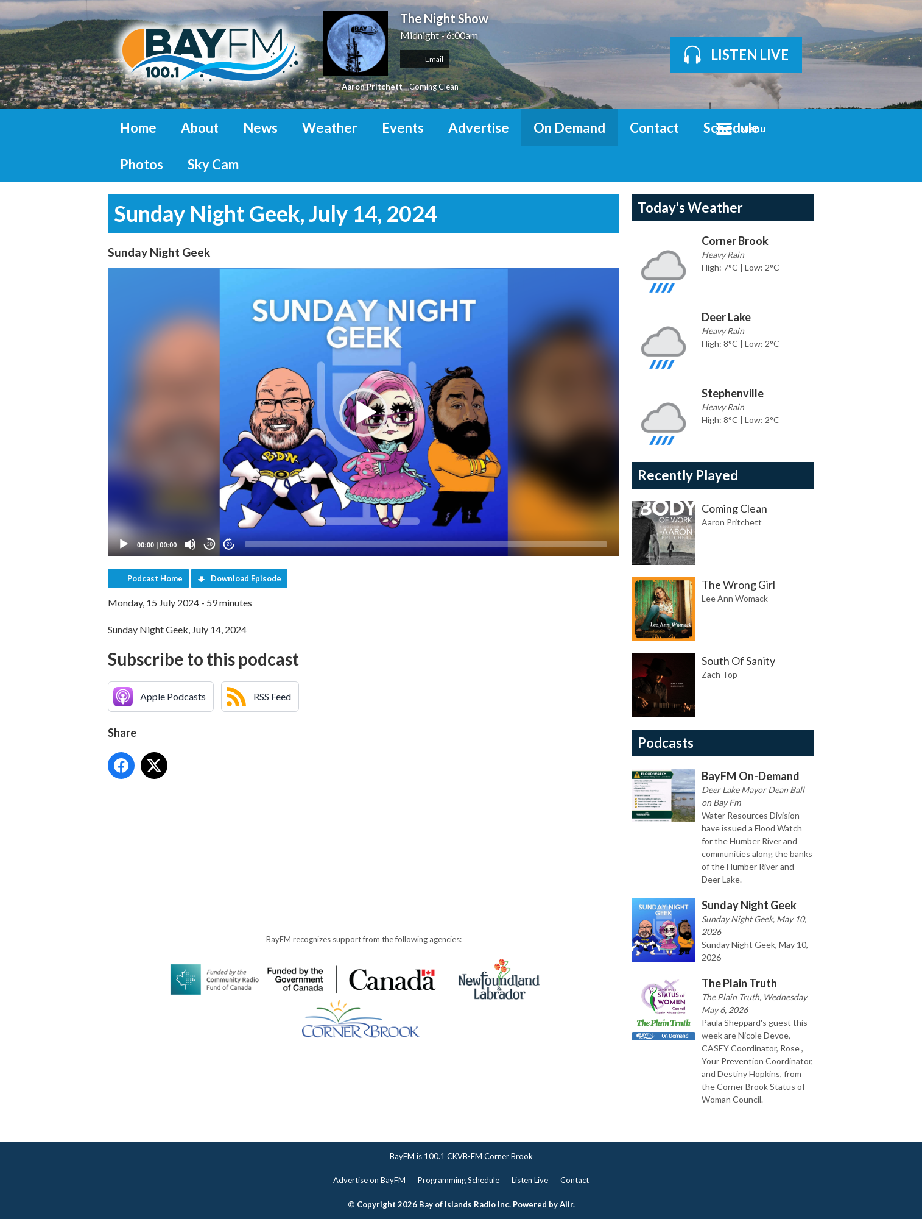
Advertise (478, 127)
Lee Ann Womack (735, 598)
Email (424, 58)
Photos (141, 164)
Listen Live (530, 1180)
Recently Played (688, 475)
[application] (363, 412)
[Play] (124, 544)
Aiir (566, 1204)
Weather (329, 127)
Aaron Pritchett (372, 86)
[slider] (426, 544)
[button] (363, 412)
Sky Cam (213, 164)
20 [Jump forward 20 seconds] (229, 544)
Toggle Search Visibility (796, 127)
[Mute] (190, 544)
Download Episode (246, 578)
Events (403, 127)
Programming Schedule (458, 1180)
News (260, 127)
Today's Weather (690, 207)
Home (138, 127)
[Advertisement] (329, 818)
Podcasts (666, 742)
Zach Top (719, 674)
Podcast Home (155, 578)
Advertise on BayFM (369, 1180)
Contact (654, 127)
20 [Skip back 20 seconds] (210, 544)
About (200, 127)
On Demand (569, 127)
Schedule (731, 127)
